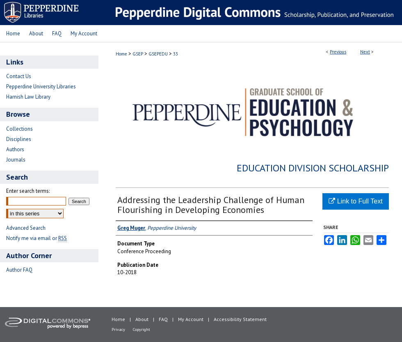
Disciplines (18, 139)
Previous (338, 52)
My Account (190, 319)
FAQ (163, 319)
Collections (19, 128)
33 (175, 54)
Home (121, 54)
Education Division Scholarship (313, 168)
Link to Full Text (355, 201)
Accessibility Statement (240, 319)
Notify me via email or (36, 238)
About (141, 319)
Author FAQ (19, 269)
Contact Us (18, 76)
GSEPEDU (158, 54)
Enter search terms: (28, 190)
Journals (15, 159)
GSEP (137, 54)
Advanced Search (26, 227)
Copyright (141, 329)
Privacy (118, 329)
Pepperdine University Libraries (41, 86)
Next (365, 52)
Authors (15, 149)
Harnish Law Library (28, 96)
